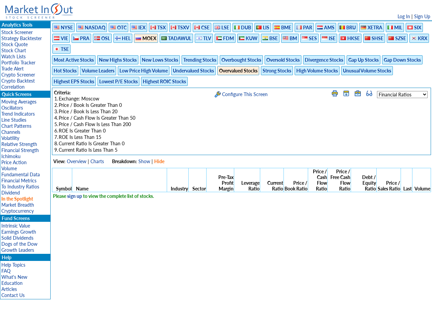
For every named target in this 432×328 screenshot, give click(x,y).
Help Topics (13, 265)
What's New (14, 277)
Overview (76, 161)
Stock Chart (13, 50)
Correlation (13, 87)
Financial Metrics (18, 180)
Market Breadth (17, 205)
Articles (9, 289)
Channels (10, 132)
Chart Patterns (16, 126)
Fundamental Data (20, 174)
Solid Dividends (17, 238)
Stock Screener (17, 32)
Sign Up (422, 16)
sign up (74, 196)
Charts (97, 161)
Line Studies (13, 120)
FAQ (5, 271)
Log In (404, 16)
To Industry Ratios (20, 186)
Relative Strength (19, 144)
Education (12, 283)
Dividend (10, 193)
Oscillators (12, 108)
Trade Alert (12, 68)
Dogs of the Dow (19, 244)
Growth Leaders (17, 250)
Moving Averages (18, 102)
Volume (9, 168)
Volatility (10, 138)
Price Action (14, 162)
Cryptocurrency (17, 211)
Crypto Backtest (18, 81)
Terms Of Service (204, 319)
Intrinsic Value (15, 226)
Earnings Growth (18, 232)
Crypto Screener (18, 75)
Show (144, 161)
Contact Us (13, 295)
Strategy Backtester (21, 38)
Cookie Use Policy (244, 319)
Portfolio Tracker (18, 62)
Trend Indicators (18, 114)
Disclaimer (139, 319)
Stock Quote (14, 44)
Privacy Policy (168, 319)
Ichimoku (11, 156)
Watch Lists (13, 56)
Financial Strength (20, 150)
